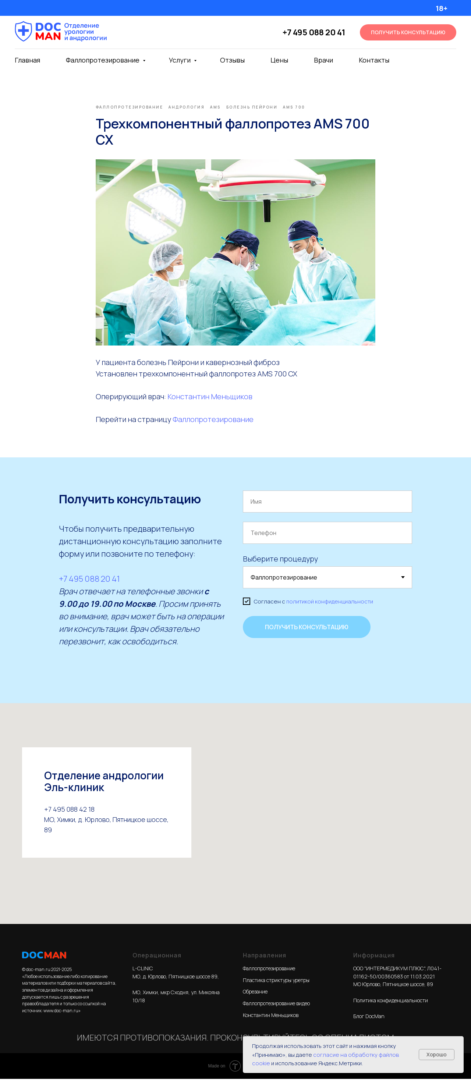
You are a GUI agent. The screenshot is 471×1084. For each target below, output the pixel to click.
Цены (279, 60)
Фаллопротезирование (103, 60)
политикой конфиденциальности (329, 606)
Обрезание (255, 996)
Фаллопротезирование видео (276, 1008)
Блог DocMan (369, 1021)
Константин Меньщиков (209, 399)
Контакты (374, 60)
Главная (27, 60)
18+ (441, 8)
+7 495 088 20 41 (314, 32)
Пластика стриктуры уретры (276, 985)
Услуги (180, 60)
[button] (408, 32)
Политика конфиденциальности (390, 1005)
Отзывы (232, 60)
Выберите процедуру (280, 564)
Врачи (323, 60)
